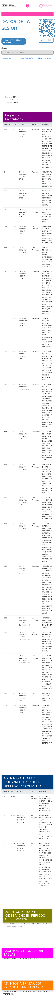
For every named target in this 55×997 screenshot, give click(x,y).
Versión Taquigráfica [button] (26, 58)
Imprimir (46, 40)
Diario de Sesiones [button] (44, 58)
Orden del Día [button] (6, 58)
